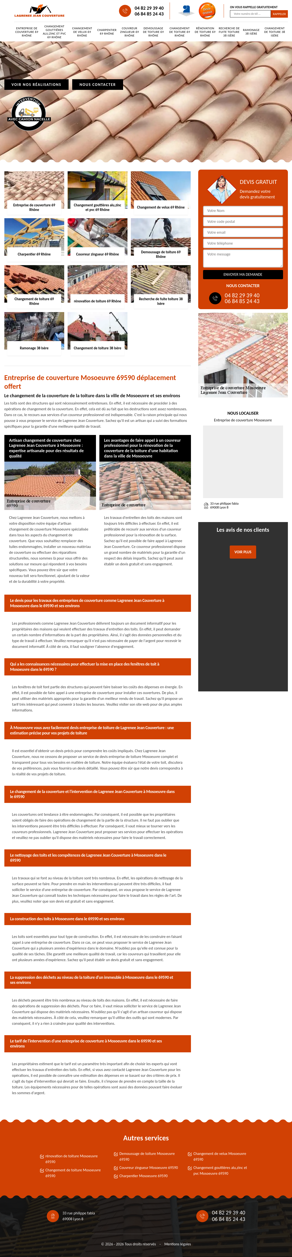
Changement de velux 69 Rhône (82, 31)
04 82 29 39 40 (149, 8)
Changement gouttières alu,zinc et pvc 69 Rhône (54, 32)
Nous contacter (97, 84)
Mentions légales (177, 1244)
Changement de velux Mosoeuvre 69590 (219, 1156)
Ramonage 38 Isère (251, 31)
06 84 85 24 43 (149, 14)
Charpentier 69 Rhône (107, 31)
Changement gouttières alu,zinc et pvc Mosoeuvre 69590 (220, 1170)
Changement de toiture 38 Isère (274, 31)
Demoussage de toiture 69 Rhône (153, 31)
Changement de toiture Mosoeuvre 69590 (73, 1173)
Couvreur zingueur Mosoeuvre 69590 (148, 1167)
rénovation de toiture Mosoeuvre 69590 (72, 1159)
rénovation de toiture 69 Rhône (205, 31)
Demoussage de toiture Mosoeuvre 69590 (147, 1156)
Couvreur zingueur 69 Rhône (129, 31)
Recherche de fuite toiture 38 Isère (229, 31)
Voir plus (243, 552)
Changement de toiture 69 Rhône (179, 31)
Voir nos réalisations (37, 84)
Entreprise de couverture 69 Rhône (26, 31)
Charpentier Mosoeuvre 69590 (143, 1176)
